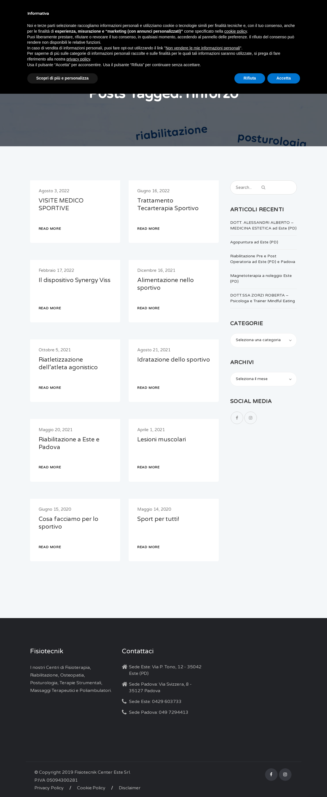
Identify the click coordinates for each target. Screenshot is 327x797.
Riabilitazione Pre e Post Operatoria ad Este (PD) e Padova (262, 259)
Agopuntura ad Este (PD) (254, 242)
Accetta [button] (283, 78)
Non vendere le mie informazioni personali (203, 48)
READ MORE (50, 229)
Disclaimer (130, 788)
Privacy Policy (49, 788)
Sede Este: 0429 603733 (155, 701)
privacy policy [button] (78, 59)
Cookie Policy (91, 788)
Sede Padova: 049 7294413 (158, 712)
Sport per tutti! (158, 519)
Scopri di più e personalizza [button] (62, 78)
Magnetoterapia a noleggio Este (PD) (261, 278)
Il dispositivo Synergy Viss (75, 280)
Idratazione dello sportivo (173, 359)
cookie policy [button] (235, 31)
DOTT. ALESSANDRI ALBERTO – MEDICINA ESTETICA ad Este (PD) (263, 225)
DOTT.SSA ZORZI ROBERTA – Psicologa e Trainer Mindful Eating (262, 298)
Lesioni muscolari (161, 439)
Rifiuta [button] (249, 78)
